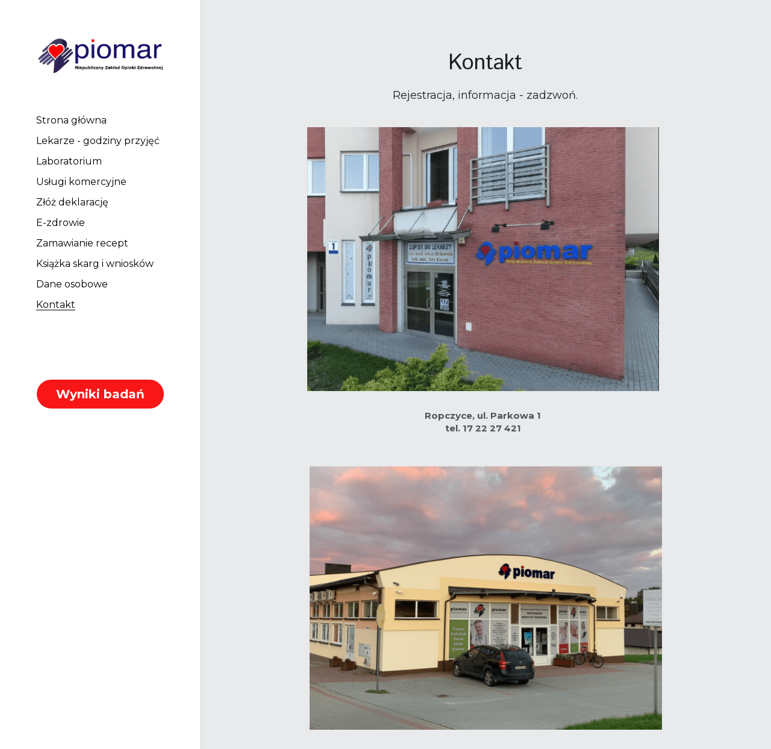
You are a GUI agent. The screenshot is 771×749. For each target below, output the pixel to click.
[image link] (100, 54)
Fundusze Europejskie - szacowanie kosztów (485, 706)
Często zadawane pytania (485, 680)
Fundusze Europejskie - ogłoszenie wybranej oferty (485, 732)
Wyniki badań (100, 394)
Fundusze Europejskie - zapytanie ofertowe (485, 719)
